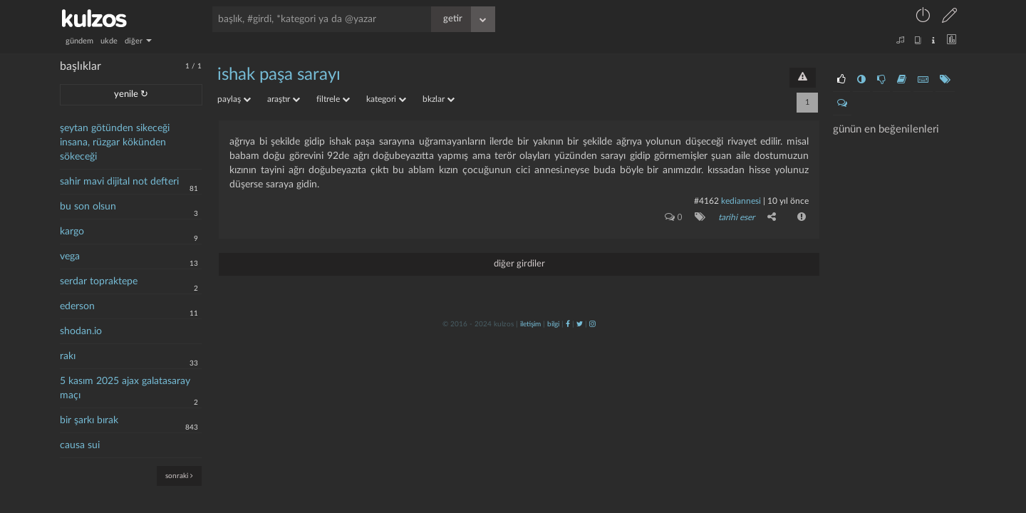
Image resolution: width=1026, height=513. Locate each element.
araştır (283, 99)
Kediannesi (741, 201)
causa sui (80, 445)
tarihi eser (736, 217)
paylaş (234, 99)
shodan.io (81, 331)
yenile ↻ (131, 94)
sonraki (179, 476)
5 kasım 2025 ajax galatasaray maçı (125, 388)
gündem (79, 41)
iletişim (530, 324)
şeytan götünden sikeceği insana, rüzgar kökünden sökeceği (115, 142)
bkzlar (439, 99)
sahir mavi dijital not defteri (119, 182)
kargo (72, 232)
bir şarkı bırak (89, 420)
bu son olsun (88, 207)
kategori (386, 99)
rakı (68, 356)
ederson (77, 306)
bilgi (553, 324)
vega (70, 256)
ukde (109, 41)
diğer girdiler (519, 264)
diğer (138, 41)
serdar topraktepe (99, 281)
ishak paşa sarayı (279, 74)
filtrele (333, 99)
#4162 (706, 201)
